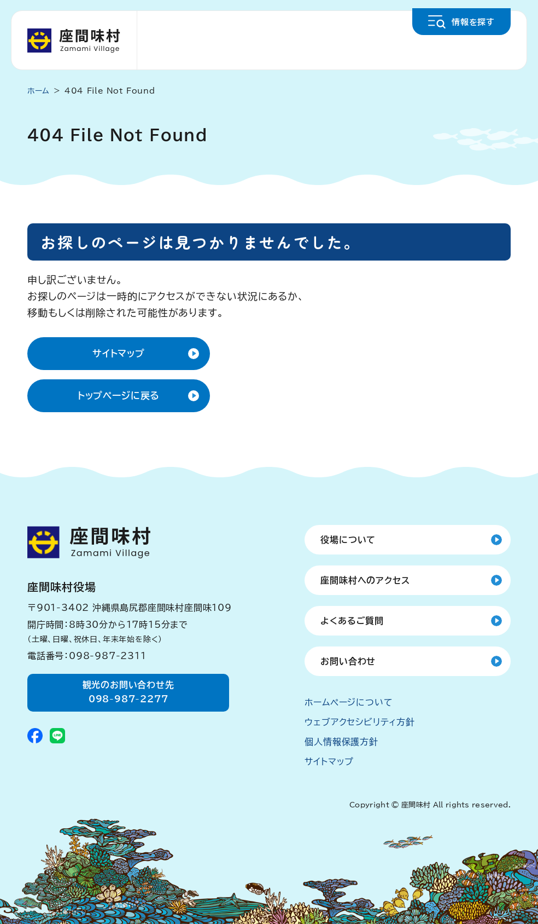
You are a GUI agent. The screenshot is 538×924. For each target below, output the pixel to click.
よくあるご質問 (352, 620)
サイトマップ (118, 353)
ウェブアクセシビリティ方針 (359, 722)
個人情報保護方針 (341, 741)
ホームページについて (349, 702)
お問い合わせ (348, 661)
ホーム (38, 91)
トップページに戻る (119, 395)
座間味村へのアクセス (365, 580)
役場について (348, 539)
